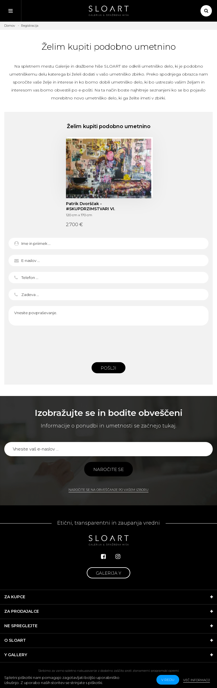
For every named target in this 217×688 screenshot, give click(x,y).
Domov (9, 26)
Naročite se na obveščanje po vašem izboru (108, 490)
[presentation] (108, 342)
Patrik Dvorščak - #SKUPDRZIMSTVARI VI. (90, 206)
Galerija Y (108, 573)
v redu (167, 679)
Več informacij (196, 680)
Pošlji (108, 368)
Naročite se (108, 469)
